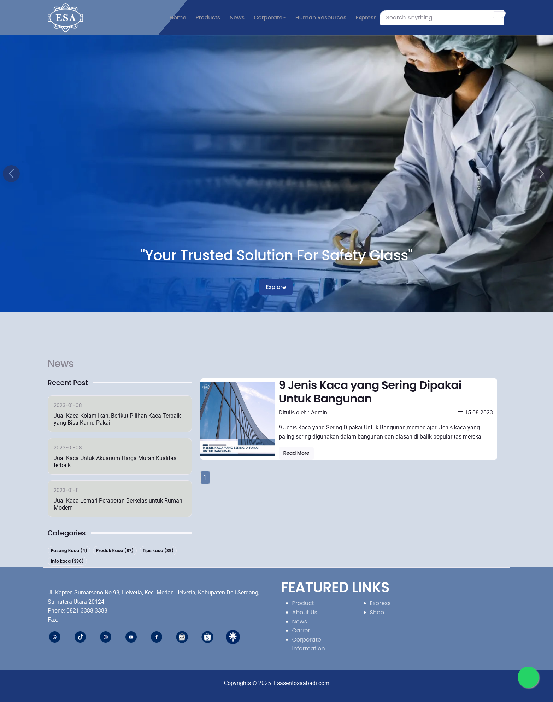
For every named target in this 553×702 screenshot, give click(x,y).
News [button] (236, 17)
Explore (276, 287)
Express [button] (365, 17)
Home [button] (178, 17)
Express (380, 603)
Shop (377, 612)
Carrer (301, 630)
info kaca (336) (67, 561)
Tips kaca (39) (158, 550)
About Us (304, 612)
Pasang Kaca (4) (69, 550)
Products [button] (207, 17)
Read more (296, 453)
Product (303, 603)
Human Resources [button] (320, 17)
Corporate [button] (268, 17)
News (299, 621)
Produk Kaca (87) (115, 550)
